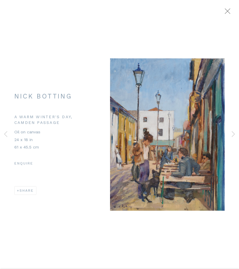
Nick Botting (43, 97)
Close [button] (226, 13)
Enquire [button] (23, 165)
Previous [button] (5, 134)
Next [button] (233, 134)
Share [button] (26, 192)
